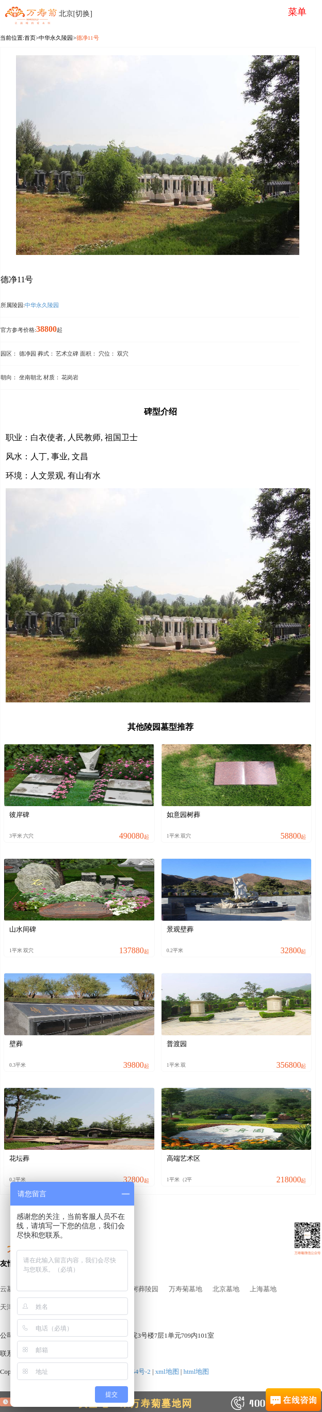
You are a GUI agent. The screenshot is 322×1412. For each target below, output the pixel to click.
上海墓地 (263, 1289)
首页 (30, 38)
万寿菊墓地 (185, 1289)
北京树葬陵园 (138, 1289)
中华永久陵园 (56, 38)
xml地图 (167, 1371)
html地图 (196, 1371)
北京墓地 (226, 1289)
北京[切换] (75, 14)
